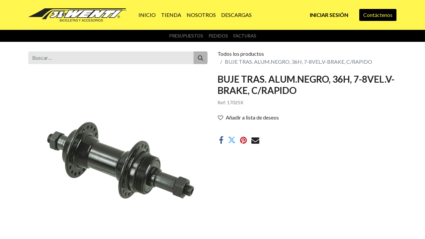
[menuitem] (147, 15)
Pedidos (218, 36)
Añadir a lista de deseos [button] (248, 117)
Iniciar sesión (329, 15)
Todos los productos (240, 53)
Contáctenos (377, 15)
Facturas (244, 36)
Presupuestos (186, 36)
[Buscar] (201, 57)
